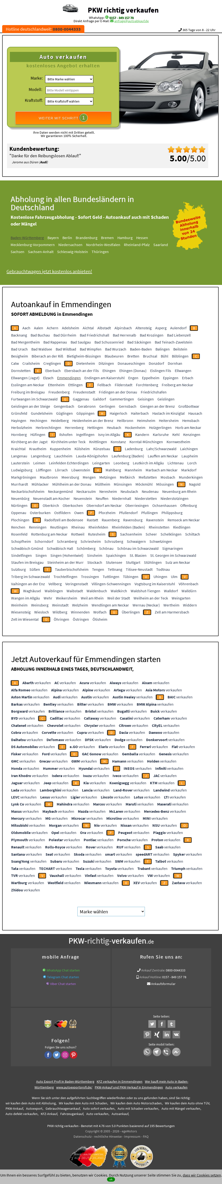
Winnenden (80, 612)
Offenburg (188, 505)
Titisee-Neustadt (139, 569)
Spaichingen (116, 555)
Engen (133, 377)
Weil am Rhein (92, 598)
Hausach (195, 413)
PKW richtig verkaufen (123, 9)
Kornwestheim (178, 441)
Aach (26, 327)
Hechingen (38, 420)
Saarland (166, 244)
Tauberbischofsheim (71, 569)
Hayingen (18, 420)
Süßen (34, 569)
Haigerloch (118, 413)
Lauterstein (20, 463)
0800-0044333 (175, 970)
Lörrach (61, 470)
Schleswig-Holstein (77, 251)
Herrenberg (74, 427)
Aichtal (88, 327)
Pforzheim (107, 512)
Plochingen (20, 519)
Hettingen (95, 427)
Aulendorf (178, 327)
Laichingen (189, 448)
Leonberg (121, 463)
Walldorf (171, 590)
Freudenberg (59, 392)
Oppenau (18, 512)
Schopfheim (21, 541)
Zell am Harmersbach (172, 612)
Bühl (164, 356)
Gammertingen (122, 399)
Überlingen (131, 612)
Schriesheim (91, 541)
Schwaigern (136, 541)
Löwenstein (80, 470)
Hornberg (19, 434)
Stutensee (114, 562)
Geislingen (166, 399)
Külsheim (82, 448)
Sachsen (23, 251)
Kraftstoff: (34, 100)
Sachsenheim (131, 534)
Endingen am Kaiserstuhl (104, 377)
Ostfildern (62, 512)
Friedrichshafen (154, 392)
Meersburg (70, 477)
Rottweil (77, 534)
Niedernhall (121, 498)
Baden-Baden (141, 349)
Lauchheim (63, 456)
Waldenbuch (97, 590)
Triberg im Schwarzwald (30, 576)
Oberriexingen (137, 505)
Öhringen (61, 619)
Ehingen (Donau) (133, 370)
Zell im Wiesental (25, 619)
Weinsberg (39, 605)
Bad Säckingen (139, 342)
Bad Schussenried (109, 342)
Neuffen (102, 498)
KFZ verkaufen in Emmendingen (119, 1081)
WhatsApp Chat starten (63, 970)
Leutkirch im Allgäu (148, 463)
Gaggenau (81, 399)
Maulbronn (49, 477)
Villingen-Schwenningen (111, 583)
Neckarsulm (86, 491)
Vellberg (55, 583)
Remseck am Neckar (184, 519)
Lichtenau (176, 463)
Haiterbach (140, 413)
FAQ (145, 1136)
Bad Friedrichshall (94, 335)
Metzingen (107, 477)
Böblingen (180, 356)
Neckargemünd (60, 491)
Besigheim (19, 356)
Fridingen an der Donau (118, 392)
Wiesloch (41, 612)
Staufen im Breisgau (27, 562)
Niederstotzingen (174, 498)
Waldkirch (119, 590)
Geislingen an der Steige (30, 406)
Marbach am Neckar (162, 470)
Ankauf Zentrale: (153, 970)
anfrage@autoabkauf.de (131, 21)
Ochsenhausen (164, 505)
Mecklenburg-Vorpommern (38, 244)
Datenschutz (83, 1136)
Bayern (58, 237)
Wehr (48, 598)
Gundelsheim (42, 413)
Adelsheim (70, 327)
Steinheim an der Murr (65, 562)
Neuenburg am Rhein (179, 491)
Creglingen (52, 363)
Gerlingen (107, 406)
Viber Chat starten (63, 984)
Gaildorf (99, 399)
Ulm (174, 576)
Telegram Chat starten (63, 977)
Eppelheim (150, 377)
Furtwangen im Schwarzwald (34, 399)
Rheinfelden (98, 527)
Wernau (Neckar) (146, 605)
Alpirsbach (123, 327)
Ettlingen (75, 384)
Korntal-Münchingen (146, 441)
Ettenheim (56, 384)
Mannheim (133, 470)
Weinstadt (60, 605)
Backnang (19, 335)
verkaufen (36, 682)
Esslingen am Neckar (27, 384)
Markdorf (188, 470)
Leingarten (101, 463)
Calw (15, 363)
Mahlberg (113, 470)
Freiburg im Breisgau (28, 392)
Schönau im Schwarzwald (138, 548)
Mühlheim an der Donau (71, 484)
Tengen (98, 569)
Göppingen (85, 413)
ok (111, 1179)
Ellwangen (183, 370)
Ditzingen (106, 363)
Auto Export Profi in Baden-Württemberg (65, 1081)
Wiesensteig (21, 612)
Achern (52, 327)
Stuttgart (133, 562)
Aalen (38, 327)
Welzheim (80, 605)
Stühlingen (153, 562)
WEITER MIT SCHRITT (63, 117)
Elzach (48, 377)
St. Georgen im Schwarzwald (173, 555)
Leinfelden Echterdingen (69, 463)
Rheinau (78, 527)
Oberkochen (73, 505)
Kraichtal (18, 448)
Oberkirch (51, 505)
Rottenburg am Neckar (49, 534)
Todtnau (163, 569)
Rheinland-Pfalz (142, 244)
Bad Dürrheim (65, 335)
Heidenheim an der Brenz (92, 420)
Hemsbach (190, 420)
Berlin (72, 237)
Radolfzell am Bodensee (63, 519)
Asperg (161, 327)
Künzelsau (101, 448)
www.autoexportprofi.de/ (74, 1087)
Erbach (187, 377)
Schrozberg (113, 541)
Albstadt (104, 327)
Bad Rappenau (55, 342)
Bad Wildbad (66, 349)
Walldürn (189, 590)
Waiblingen (54, 590)
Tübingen (130, 576)
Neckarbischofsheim (27, 491)
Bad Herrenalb (124, 335)
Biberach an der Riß (47, 356)
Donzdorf (156, 363)
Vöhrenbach (188, 583)
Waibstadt (75, 590)
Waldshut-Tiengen (145, 590)
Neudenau (150, 491)
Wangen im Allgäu (25, 598)
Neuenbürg (20, 498)
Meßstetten (148, 477)
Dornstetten (21, 370)
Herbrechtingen (48, 427)
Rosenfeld (19, 534)
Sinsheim (94, 555)
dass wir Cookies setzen (202, 1175)
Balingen (162, 349)
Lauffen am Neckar (163, 456)
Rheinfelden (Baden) (128, 527)
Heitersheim (169, 420)
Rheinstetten (159, 527)
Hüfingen (37, 434)
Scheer (151, 534)
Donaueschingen (131, 363)
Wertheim (171, 605)
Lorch (192, 463)
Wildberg (60, 612)
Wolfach (100, 612)
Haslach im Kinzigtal (168, 413)
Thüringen (105, 251)
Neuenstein (83, 498)
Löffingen (43, 470)
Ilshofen (66, 434)
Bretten (133, 356)
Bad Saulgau (81, 342)
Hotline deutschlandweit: (43, 29)
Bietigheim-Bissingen (84, 356)
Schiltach (192, 534)
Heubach (114, 427)
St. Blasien (138, 555)
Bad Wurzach (115, 349)
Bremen (112, 237)
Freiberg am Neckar (177, 384)
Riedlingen (181, 527)
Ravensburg (132, 519)
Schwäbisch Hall (60, 548)
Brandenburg (92, 237)
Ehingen (109, 370)
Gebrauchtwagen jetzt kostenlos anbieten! (54, 271)
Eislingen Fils (160, 370)
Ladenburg (134, 448)
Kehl (176, 434)
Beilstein (180, 349)
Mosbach (168, 477)
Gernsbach (127, 406)
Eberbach (53, 370)
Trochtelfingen (65, 576)
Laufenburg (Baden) (128, 456)
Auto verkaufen (176, 1087)
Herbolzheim (21, 427)
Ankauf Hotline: (150, 977)
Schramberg (67, 541)
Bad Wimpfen (90, 349)
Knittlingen (98, 441)
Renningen (38, 527)
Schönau (106, 548)
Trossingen (90, 576)
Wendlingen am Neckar (110, 605)
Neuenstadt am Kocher (51, 498)
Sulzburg (18, 569)
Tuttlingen (111, 576)
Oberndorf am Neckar (104, 505)
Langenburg (41, 456)
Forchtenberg (147, 384)
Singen (41, 555)
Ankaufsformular (163, 984)
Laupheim (190, 456)
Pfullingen (149, 512)
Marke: (37, 78)
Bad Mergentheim (25, 342)
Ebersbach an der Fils (81, 370)
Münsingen (123, 484)
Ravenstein (155, 519)
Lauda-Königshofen (92, 456)
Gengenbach (64, 406)
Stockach (94, 562)
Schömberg (86, 548)
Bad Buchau (40, 335)
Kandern (142, 434)
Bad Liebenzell (179, 335)
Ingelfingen (85, 434)
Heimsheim (146, 420)
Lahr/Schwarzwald (161, 448)
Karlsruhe (161, 434)
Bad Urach (19, 349)
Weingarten (181, 598)
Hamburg (130, 237)
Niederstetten (146, 498)
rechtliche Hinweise (108, 1136)
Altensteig (143, 327)
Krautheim (37, 448)
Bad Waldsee (41, 349)
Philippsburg (171, 512)
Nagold (195, 484)
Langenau (19, 456)
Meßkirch (127, 477)
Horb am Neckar (188, 427)
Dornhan (175, 363)
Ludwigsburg (21, 470)
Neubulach (129, 491)
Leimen (39, 463)
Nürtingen (19, 505)
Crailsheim (31, 363)
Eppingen (170, 377)
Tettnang (115, 569)
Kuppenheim (60, 448)
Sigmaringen (172, 548)
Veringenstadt (76, 583)
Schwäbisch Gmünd (27, 548)
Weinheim (19, 605)
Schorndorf (43, 541)
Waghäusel (32, 590)
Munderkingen (191, 477)
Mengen (89, 477)
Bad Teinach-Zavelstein (173, 342)
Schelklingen (171, 534)
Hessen (147, 237)
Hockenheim (135, 427)
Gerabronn (87, 406)
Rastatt (92, 519)
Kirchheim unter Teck (68, 441)
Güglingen (64, 413)
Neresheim (108, 491)
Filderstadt (123, 384)
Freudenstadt (84, 392)
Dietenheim (85, 363)
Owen (79, 512)
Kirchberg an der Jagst (29, 441)
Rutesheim (96, 534)
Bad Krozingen (151, 335)
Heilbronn (125, 420)
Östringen (81, 619)
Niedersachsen (76, 244)
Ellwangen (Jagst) (25, 377)
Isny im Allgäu (109, 434)
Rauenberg (111, 519)
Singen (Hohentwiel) (66, 555)
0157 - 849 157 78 (121, 17)
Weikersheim (66, 598)
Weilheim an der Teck (151, 598)
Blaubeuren (114, 356)
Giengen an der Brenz (157, 406)
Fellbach (104, 384)
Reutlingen (59, 527)
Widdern (190, 605)
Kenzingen (191, 434)
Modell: (35, 89)
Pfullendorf (128, 512)
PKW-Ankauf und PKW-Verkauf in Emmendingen (129, 1087)
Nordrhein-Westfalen (108, 244)
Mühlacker (40, 484)
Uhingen (160, 576)
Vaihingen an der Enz (28, 583)
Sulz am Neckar (177, 562)
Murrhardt (19, 484)
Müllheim (102, 484)
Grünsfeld (19, 413)
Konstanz (118, 441)
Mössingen (165, 484)
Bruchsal (150, 356)
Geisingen (146, 399)
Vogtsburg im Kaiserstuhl (155, 583)
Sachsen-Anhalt (46, 251)
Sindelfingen (21, 555)
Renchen (18, 527)
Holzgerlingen (160, 427)
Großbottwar (188, 406)
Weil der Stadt (118, 598)
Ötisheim (100, 619)
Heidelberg (60, 420)
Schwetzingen (160, 541)
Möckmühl (144, 484)
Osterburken (40, 512)
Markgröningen (23, 477)
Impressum (132, 1136)
